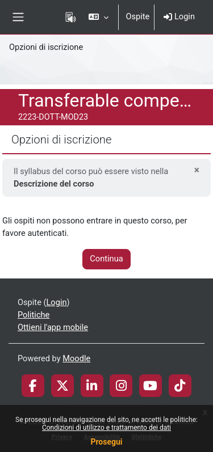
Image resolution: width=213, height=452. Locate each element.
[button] (98, 17)
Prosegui (106, 441)
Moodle (76, 358)
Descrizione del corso (54, 184)
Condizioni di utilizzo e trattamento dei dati (106, 428)
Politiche (33, 315)
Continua (106, 259)
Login (179, 16)
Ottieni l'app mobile (53, 327)
